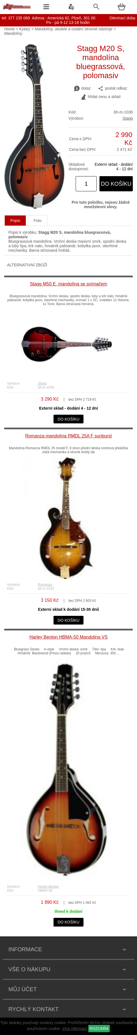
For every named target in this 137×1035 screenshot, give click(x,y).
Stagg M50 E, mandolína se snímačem (68, 284)
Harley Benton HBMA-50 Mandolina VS (68, 637)
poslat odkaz (112, 88)
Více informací (74, 1028)
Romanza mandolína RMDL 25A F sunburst (68, 435)
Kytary (24, 29)
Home (9, 29)
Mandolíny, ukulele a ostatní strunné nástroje (74, 29)
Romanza (45, 585)
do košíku (116, 184)
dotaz (82, 88)
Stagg (127, 118)
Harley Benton (48, 887)
